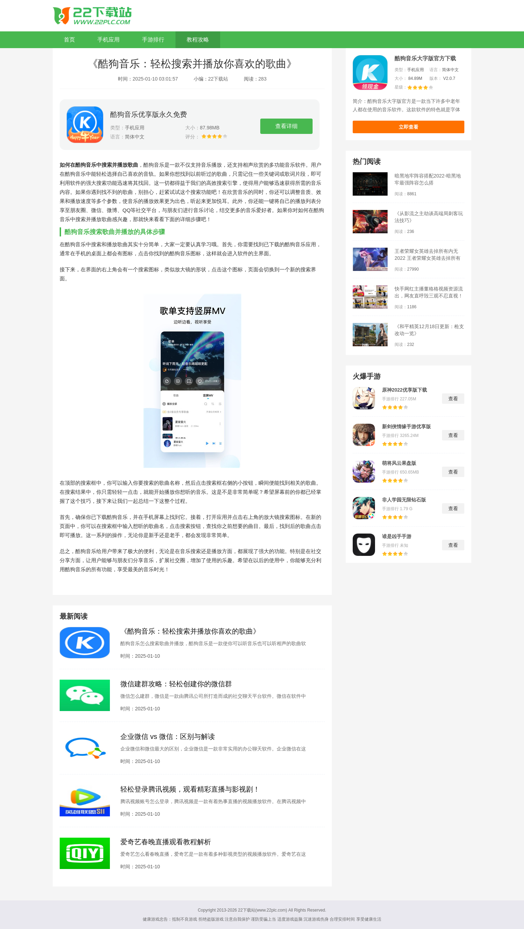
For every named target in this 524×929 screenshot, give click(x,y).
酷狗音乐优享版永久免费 (148, 114)
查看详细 (286, 126)
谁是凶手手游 (396, 536)
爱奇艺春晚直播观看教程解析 (165, 842)
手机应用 (108, 40)
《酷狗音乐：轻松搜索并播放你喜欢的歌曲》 (190, 631)
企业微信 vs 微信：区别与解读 (167, 736)
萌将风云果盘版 (399, 463)
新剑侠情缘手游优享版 (406, 426)
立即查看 (408, 127)
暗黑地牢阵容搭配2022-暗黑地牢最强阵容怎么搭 (428, 179)
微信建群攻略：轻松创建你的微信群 (176, 684)
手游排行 (153, 40)
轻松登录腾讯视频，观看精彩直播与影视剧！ (190, 789)
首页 (69, 40)
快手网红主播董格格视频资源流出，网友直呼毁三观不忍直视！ (429, 292)
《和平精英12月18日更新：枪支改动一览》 (429, 330)
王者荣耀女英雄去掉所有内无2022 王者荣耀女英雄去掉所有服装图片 (428, 255)
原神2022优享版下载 (404, 390)
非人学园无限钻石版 (404, 500)
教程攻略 (198, 40)
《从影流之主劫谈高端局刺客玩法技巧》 (429, 217)
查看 (453, 398)
